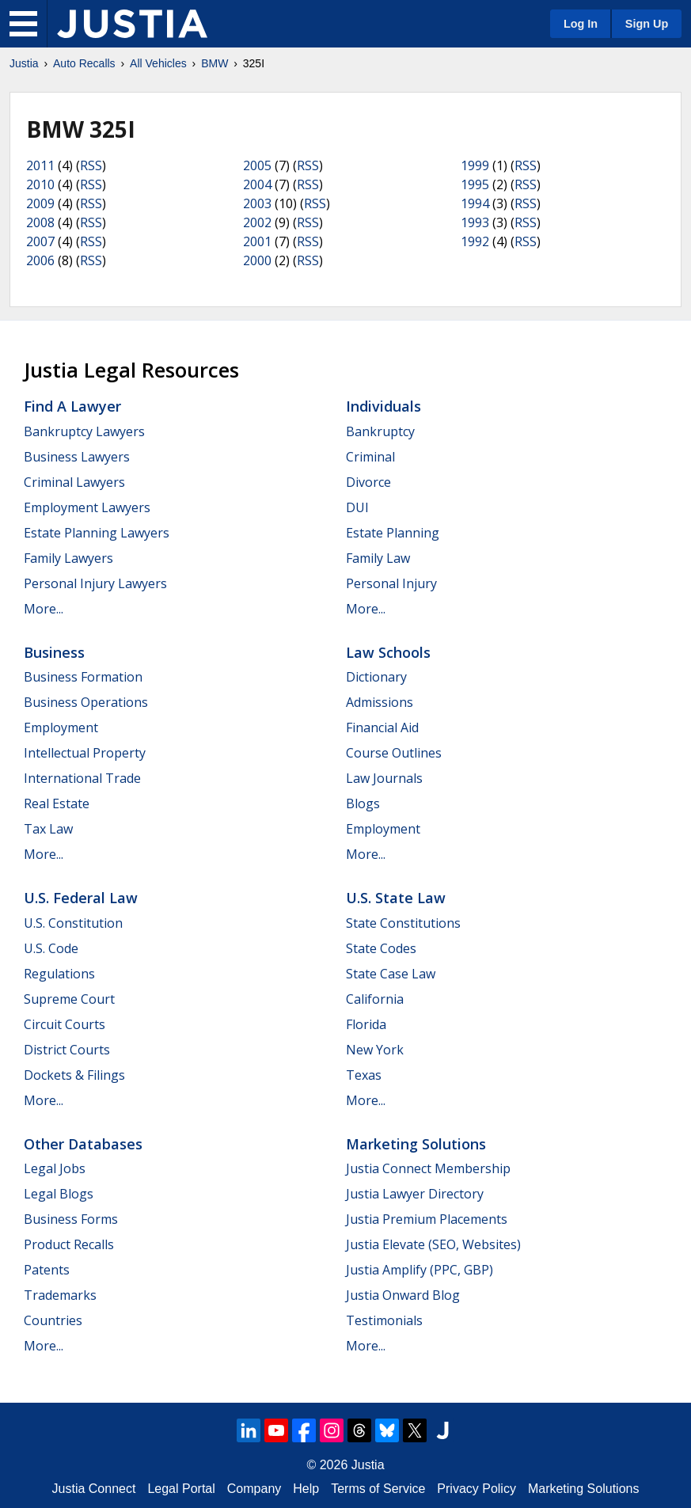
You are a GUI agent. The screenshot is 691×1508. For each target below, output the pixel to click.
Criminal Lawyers (74, 482)
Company (254, 1488)
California (375, 999)
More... (43, 608)
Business (54, 652)
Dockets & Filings (74, 1075)
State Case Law (390, 973)
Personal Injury (391, 583)
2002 (257, 222)
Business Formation (83, 677)
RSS (91, 165)
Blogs (363, 803)
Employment (61, 727)
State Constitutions (403, 923)
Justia (24, 63)
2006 (40, 260)
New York (375, 1049)
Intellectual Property (85, 753)
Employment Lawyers (87, 507)
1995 (475, 184)
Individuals (383, 406)
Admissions (379, 702)
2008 (40, 222)
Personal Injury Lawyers (95, 583)
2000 (257, 260)
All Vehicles (158, 63)
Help (306, 1488)
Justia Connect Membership (428, 1168)
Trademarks (60, 1295)
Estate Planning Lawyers (96, 532)
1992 (475, 241)
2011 (40, 165)
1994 (475, 203)
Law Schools (388, 652)
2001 (257, 241)
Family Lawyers (68, 558)
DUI (357, 507)
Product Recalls (69, 1244)
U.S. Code (51, 948)
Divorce (368, 482)
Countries (53, 1320)
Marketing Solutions (416, 1143)
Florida (366, 1024)
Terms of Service (378, 1488)
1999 (475, 165)
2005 (257, 165)
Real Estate (56, 803)
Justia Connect (94, 1488)
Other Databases (83, 1143)
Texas (364, 1075)
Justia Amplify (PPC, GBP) (419, 1269)
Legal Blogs (58, 1193)
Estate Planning (392, 532)
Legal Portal (181, 1488)
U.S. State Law (396, 897)
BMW (214, 63)
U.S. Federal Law (81, 897)
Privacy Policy (476, 1488)
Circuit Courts (64, 1024)
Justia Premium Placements (426, 1219)
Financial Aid (382, 727)
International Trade (82, 778)
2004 (257, 184)
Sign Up (646, 23)
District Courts (67, 1049)
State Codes (381, 948)
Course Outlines (394, 753)
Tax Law (48, 829)
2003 (257, 203)
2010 (40, 184)
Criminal (370, 456)
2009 (40, 203)
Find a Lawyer (72, 406)
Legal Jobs (54, 1168)
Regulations (59, 973)
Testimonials (384, 1320)
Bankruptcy (380, 431)
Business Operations (86, 702)
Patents (47, 1269)
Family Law (378, 558)
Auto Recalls (84, 63)
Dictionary (376, 677)
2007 (40, 241)
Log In (581, 23)
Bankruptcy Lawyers (84, 431)
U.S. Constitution (73, 923)
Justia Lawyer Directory (415, 1193)
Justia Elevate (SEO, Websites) (433, 1244)
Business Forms (71, 1219)
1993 (475, 222)
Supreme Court (69, 999)
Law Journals (384, 778)
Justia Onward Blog (403, 1295)
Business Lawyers (77, 456)
